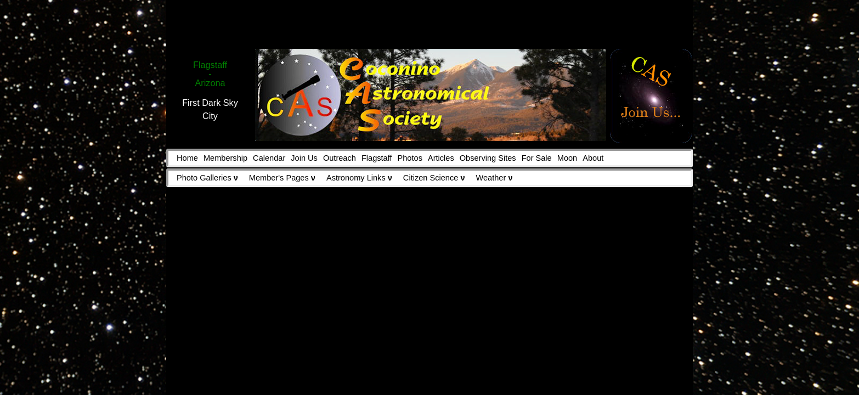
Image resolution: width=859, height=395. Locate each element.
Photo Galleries (207, 177)
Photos (410, 158)
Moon (567, 158)
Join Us (304, 158)
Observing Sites (488, 158)
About (593, 158)
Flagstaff (376, 158)
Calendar (269, 158)
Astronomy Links (359, 177)
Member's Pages (282, 177)
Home (187, 158)
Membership (225, 158)
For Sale (537, 158)
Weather (494, 177)
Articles (441, 158)
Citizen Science (434, 177)
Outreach (339, 158)
